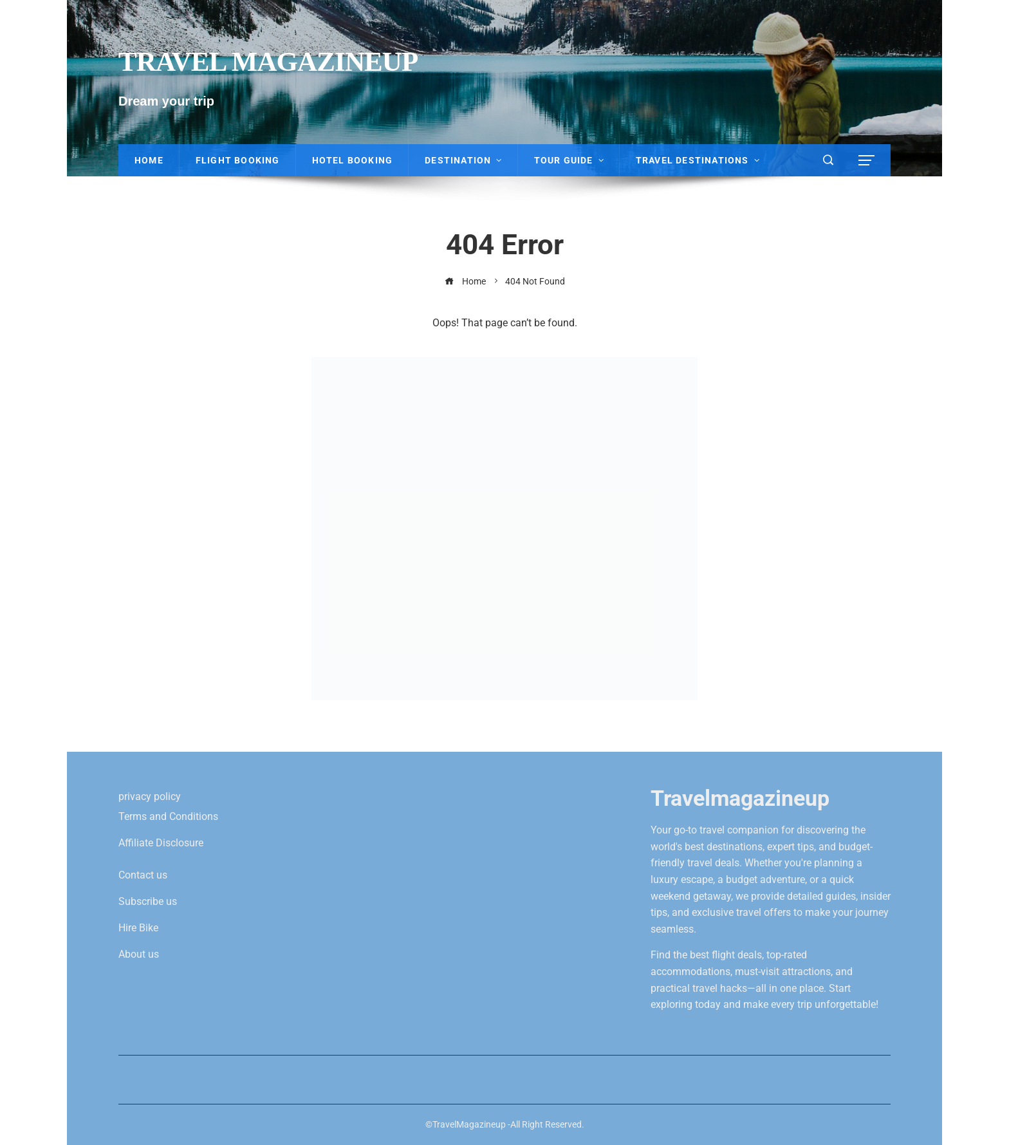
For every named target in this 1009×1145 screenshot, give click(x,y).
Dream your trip (166, 101)
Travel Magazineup (268, 61)
